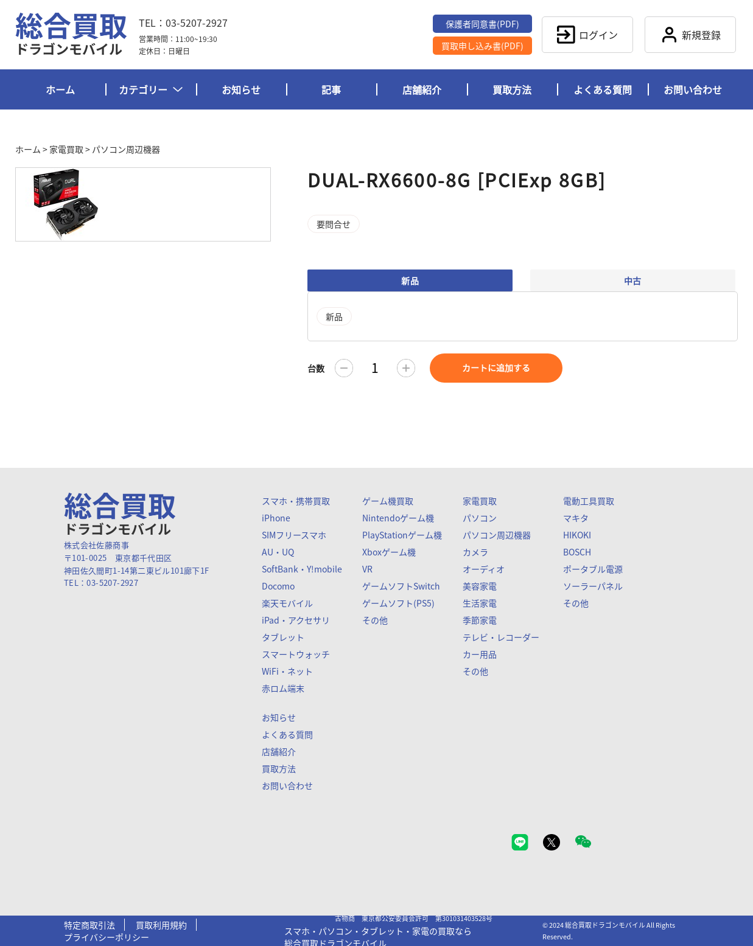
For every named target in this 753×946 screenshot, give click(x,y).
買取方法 (511, 89)
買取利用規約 (161, 925)
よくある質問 (602, 89)
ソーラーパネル (593, 586)
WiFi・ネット (287, 671)
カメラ (475, 552)
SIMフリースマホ (294, 535)
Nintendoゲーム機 (398, 518)
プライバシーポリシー (106, 937)
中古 (633, 280)
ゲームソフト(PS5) (398, 603)
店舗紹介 (421, 89)
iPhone (276, 518)
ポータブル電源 (593, 569)
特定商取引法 (89, 925)
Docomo (278, 586)
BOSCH (577, 552)
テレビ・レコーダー (501, 637)
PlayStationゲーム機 (402, 535)
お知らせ (241, 89)
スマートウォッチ (296, 654)
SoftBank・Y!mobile (302, 569)
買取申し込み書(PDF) (482, 46)
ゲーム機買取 (387, 501)
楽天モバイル (287, 603)
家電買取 (66, 149)
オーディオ (484, 569)
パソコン (480, 518)
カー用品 (480, 654)
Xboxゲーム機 (389, 552)
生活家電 (480, 603)
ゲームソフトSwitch (401, 586)
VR (367, 569)
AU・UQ (278, 552)
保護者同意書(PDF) (482, 24)
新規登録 (690, 35)
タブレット (283, 637)
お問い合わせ (693, 89)
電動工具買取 (588, 501)
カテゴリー (151, 89)
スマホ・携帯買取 (296, 501)
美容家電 (480, 586)
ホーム (60, 89)
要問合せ (334, 224)
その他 (375, 620)
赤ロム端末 (283, 688)
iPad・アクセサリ (296, 620)
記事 (331, 89)
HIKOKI (577, 535)
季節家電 (480, 620)
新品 (410, 280)
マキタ (576, 518)
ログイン (587, 35)
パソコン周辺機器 (126, 149)
